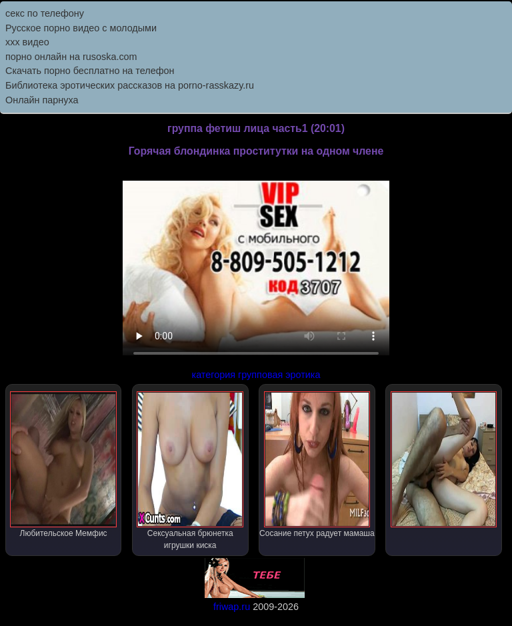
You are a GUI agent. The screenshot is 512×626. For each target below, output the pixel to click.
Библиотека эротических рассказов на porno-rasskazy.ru (129, 85)
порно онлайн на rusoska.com (71, 56)
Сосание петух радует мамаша (317, 464)
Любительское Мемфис (63, 464)
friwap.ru (231, 606)
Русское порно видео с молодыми (81, 28)
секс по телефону (44, 13)
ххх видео (27, 42)
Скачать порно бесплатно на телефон (90, 70)
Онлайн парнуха (42, 100)
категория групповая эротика (256, 374)
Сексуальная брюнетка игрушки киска (190, 470)
